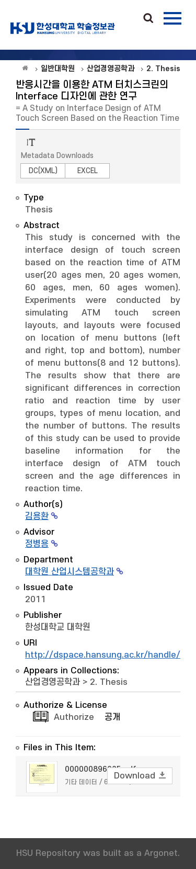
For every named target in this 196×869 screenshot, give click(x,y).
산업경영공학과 (52, 682)
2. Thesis (109, 682)
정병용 (37, 544)
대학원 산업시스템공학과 (69, 572)
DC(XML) (43, 171)
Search (148, 19)
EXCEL (87, 171)
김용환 (37, 516)
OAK (62, 28)
